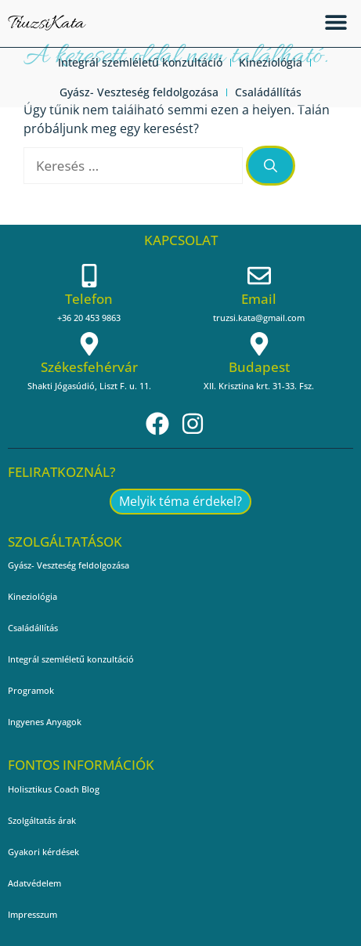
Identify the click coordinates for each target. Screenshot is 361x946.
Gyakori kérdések (43, 852)
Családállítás (268, 92)
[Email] (259, 275)
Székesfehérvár (89, 367)
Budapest (259, 367)
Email (258, 299)
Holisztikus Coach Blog (53, 789)
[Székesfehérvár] (89, 344)
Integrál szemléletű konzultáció (140, 62)
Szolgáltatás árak (42, 820)
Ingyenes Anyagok (44, 722)
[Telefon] (89, 275)
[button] (335, 21)
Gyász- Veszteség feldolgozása (139, 92)
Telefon (89, 299)
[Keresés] (270, 166)
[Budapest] (259, 344)
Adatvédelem (34, 883)
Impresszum (32, 914)
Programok (31, 690)
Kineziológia (270, 62)
